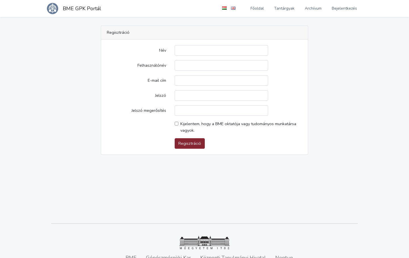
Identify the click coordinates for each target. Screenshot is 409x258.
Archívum (313, 8)
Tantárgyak (284, 8)
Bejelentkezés (344, 8)
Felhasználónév (151, 65)
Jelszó (160, 95)
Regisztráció (189, 143)
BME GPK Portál (82, 8)
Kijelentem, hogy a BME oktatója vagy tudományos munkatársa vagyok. (238, 127)
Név (162, 50)
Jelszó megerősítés (149, 110)
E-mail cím (157, 80)
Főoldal (257, 8)
